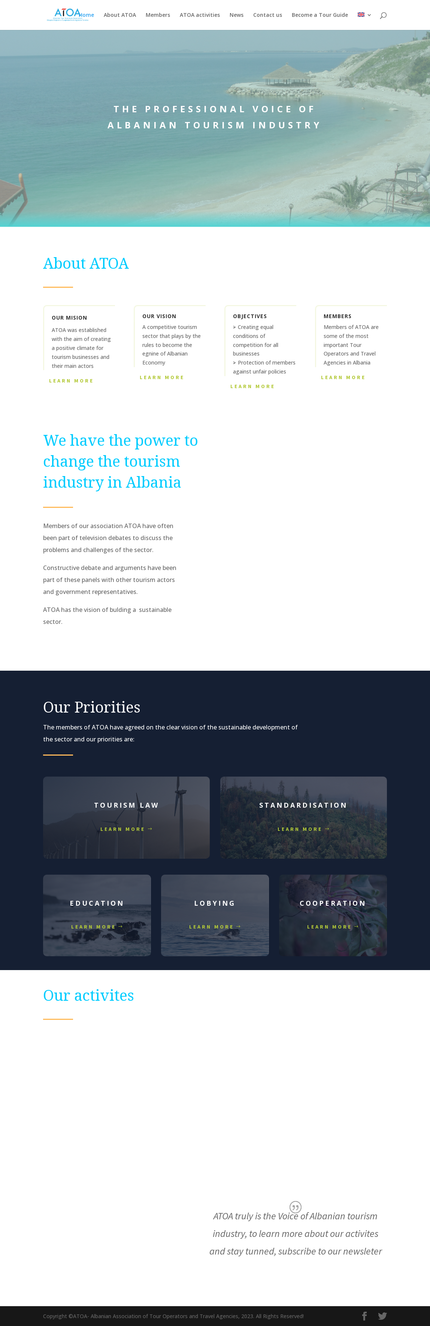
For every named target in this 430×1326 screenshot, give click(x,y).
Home (86, 15)
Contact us (267, 15)
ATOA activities (200, 15)
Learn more (122, 829)
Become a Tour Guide (320, 15)
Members (158, 15)
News (236, 15)
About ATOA (120, 15)
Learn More (71, 380)
